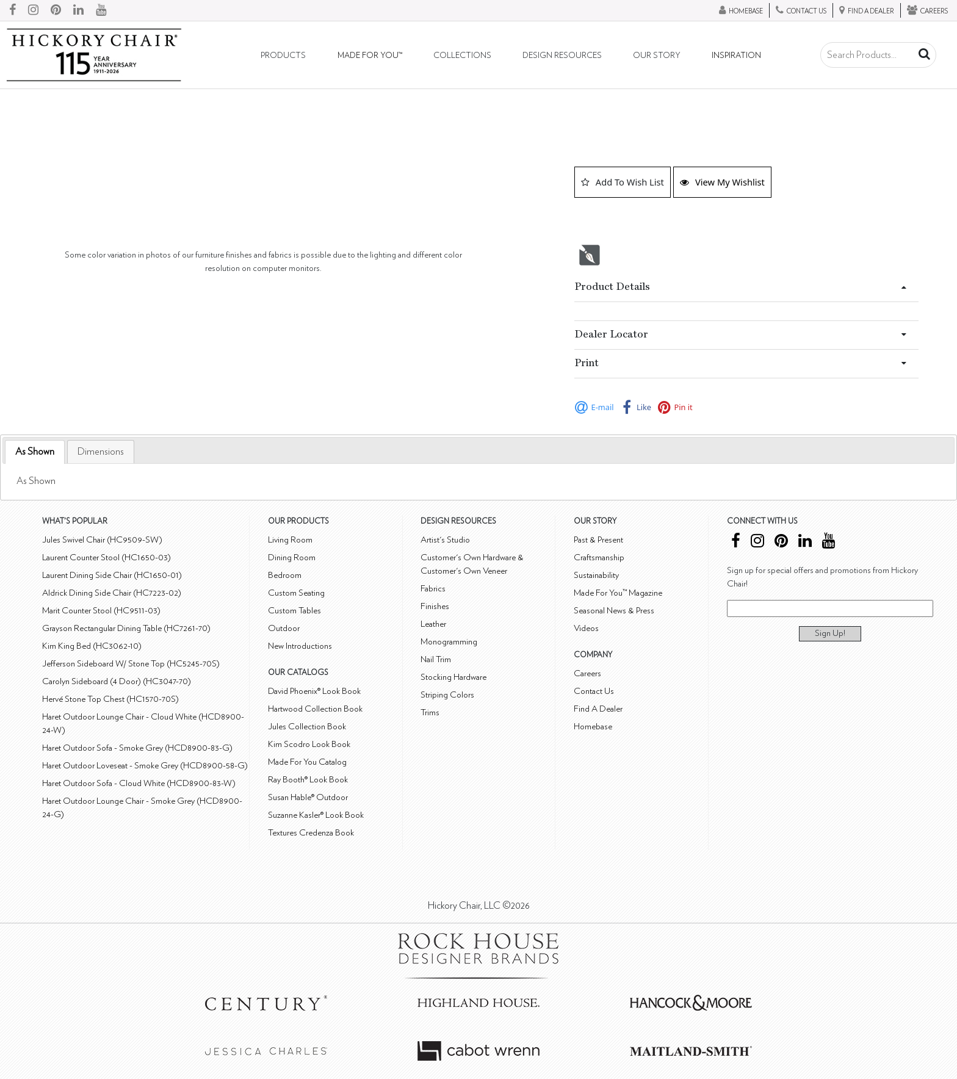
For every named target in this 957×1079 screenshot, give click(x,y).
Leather (433, 624)
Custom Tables (294, 610)
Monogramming (449, 641)
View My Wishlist (722, 182)
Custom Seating (296, 592)
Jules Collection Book (307, 726)
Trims (430, 712)
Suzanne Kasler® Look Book (316, 815)
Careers (587, 673)
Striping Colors (447, 694)
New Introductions (300, 646)
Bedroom (285, 575)
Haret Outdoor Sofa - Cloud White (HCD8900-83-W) (139, 783)
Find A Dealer (598, 708)
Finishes (435, 606)
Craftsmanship (599, 557)
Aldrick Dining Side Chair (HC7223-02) (111, 592)
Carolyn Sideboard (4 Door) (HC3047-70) (116, 681)
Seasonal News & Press (614, 610)
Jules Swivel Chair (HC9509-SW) (102, 539)
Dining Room (292, 557)
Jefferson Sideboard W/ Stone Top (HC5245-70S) (131, 663)
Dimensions (101, 452)
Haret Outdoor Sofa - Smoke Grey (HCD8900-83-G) (137, 747)
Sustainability (596, 575)
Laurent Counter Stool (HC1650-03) (106, 557)
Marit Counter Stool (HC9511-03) (101, 610)
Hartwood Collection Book (315, 708)
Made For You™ (370, 55)
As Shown (34, 452)
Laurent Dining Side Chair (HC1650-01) (112, 575)
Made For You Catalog (307, 762)
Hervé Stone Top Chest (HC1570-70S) (110, 699)
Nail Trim (436, 659)
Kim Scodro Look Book (309, 744)
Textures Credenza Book (311, 832)
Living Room (290, 539)
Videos (586, 628)
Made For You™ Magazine (618, 592)
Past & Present (598, 539)
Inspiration (736, 55)
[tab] (35, 452)
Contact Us (594, 691)
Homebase (593, 726)
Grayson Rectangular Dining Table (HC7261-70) (126, 628)
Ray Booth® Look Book (308, 779)
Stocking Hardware (453, 677)
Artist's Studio (445, 539)
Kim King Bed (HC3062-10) (92, 646)
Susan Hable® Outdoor (308, 797)
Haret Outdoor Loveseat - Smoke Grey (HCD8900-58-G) (145, 765)
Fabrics (433, 588)
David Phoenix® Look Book (314, 691)
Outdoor (284, 628)
